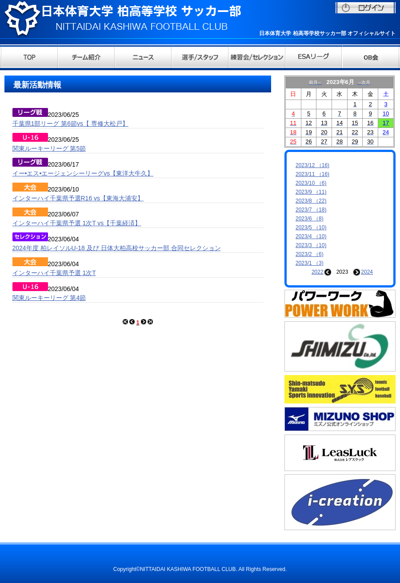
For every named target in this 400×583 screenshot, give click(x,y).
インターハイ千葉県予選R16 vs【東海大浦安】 (78, 198)
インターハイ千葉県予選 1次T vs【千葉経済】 (76, 223)
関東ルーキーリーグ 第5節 (49, 148)
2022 (318, 272)
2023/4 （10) (311, 236)
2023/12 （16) (312, 165)
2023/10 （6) (311, 183)
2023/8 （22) (311, 201)
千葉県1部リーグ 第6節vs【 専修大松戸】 (70, 123)
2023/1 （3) (310, 263)
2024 (367, 272)
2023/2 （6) (310, 254)
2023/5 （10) (311, 227)
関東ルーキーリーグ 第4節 (49, 297)
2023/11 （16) (312, 174)
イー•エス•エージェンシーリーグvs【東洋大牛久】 (83, 173)
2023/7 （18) (311, 210)
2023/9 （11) (311, 192)
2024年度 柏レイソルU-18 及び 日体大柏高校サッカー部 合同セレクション (116, 248)
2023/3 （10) (311, 245)
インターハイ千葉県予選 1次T (54, 272)
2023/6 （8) (310, 219)
